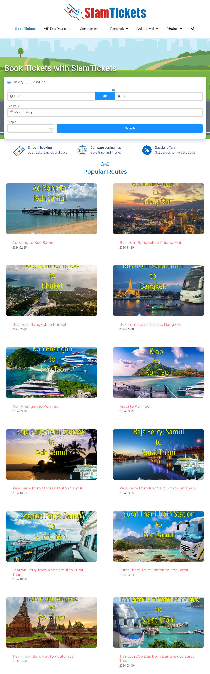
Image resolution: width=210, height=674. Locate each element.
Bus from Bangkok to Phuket (39, 305)
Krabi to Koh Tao (134, 387)
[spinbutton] (171, 96)
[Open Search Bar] (193, 29)
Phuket (177, 29)
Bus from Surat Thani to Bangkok (150, 305)
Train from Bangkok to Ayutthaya (43, 637)
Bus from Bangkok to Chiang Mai (150, 223)
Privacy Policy (77, 667)
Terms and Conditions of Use (123, 667)
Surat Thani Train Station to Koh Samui (155, 550)
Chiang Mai (150, 29)
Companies (93, 29)
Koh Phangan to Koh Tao (35, 387)
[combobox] (29, 96)
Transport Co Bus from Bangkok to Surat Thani (156, 639)
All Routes (50, 667)
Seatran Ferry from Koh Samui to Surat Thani (47, 552)
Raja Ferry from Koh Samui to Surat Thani (157, 469)
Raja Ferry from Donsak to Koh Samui (47, 469)
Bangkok (121, 29)
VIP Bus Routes (60, 29)
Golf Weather (190, 667)
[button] (175, 94)
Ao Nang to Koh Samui (33, 223)
